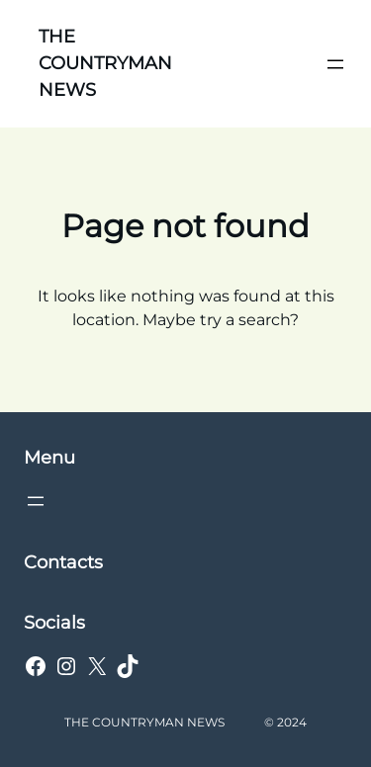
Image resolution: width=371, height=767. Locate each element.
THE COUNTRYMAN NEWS (105, 63)
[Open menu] (335, 64)
